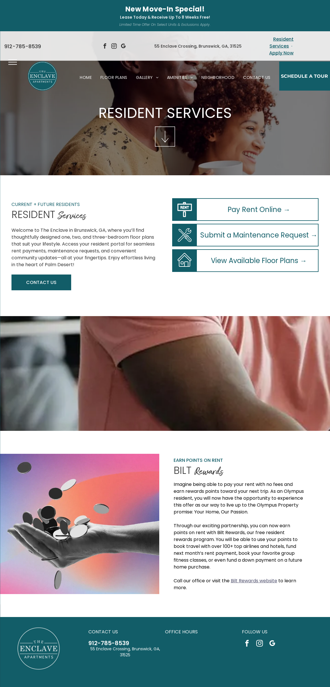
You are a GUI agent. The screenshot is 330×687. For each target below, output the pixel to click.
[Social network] (156, 666)
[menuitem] (85, 46)
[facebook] (247, 612)
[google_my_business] (272, 612)
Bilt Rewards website (254, 549)
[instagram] (260, 612)
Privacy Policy (136, 678)
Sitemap (197, 678)
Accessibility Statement (169, 678)
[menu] (12, 30)
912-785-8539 (108, 612)
